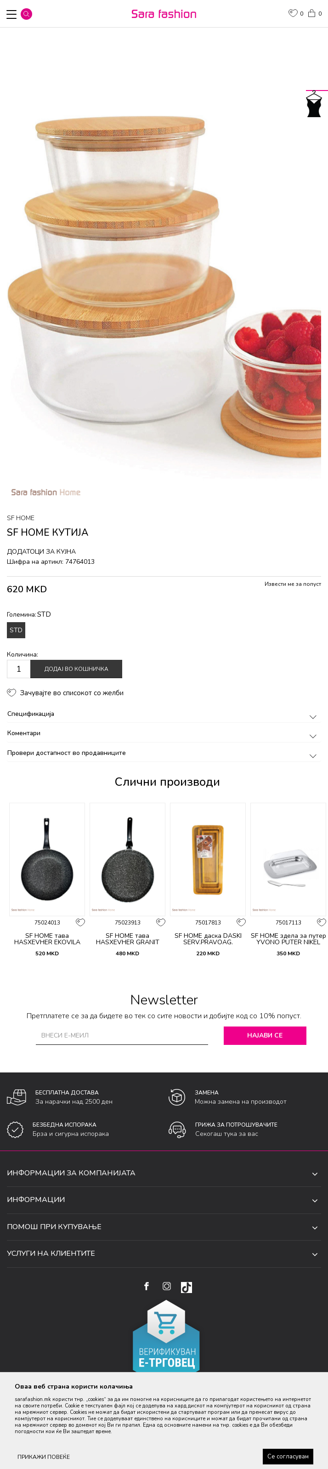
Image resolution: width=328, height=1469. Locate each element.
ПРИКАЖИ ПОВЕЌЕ (43, 1457)
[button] (26, 14)
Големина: (29, 614)
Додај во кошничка (76, 669)
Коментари (163, 733)
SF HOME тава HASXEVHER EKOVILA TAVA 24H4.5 (47, 942)
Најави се (265, 1035)
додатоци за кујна (41, 551)
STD (16, 630)
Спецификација (163, 713)
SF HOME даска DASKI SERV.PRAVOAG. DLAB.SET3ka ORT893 (208, 942)
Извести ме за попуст (293, 584)
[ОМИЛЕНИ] (295, 14)
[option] (164, 273)
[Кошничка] (314, 12)
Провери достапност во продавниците (163, 752)
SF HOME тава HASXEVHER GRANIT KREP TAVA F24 (127, 942)
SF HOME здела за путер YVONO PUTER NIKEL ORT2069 (288, 942)
